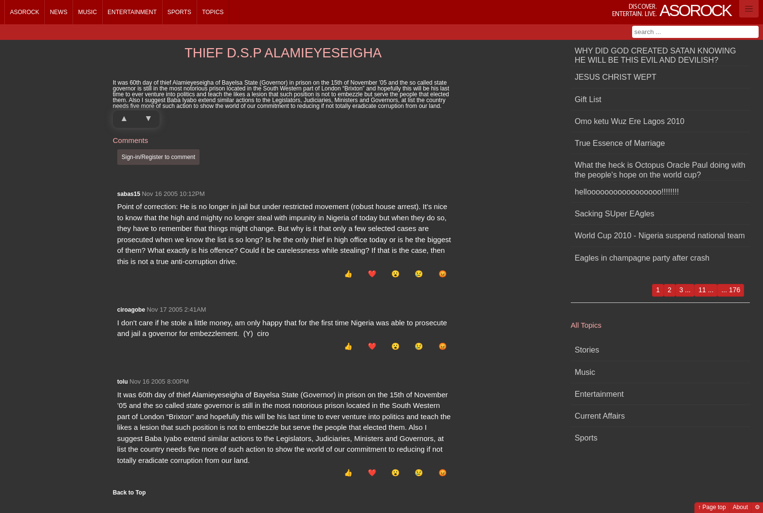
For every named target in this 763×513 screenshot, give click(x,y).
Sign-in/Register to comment (158, 157)
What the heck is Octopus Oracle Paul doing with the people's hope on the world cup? (660, 169)
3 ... (684, 290)
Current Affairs (600, 415)
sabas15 (128, 194)
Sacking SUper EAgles (614, 213)
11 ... (705, 290)
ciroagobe (131, 309)
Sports (179, 12)
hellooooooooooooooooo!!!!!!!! (627, 191)
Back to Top (129, 492)
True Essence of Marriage (620, 143)
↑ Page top (712, 507)
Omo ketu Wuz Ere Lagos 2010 (630, 121)
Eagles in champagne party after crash (642, 257)
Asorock (24, 12)
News (58, 12)
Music (87, 12)
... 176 (730, 290)
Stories (587, 349)
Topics (212, 12)
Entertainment (132, 12)
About (740, 507)
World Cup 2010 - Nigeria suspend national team (660, 235)
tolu (122, 381)
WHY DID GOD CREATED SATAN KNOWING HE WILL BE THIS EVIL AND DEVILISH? (655, 55)
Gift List (588, 99)
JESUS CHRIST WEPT (615, 76)
